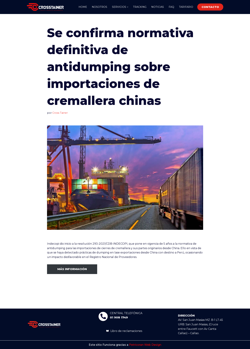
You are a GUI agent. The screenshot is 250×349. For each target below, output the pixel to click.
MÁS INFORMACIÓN (72, 269)
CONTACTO (210, 7)
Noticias (157, 6)
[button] (127, 7)
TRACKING (139, 6)
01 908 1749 (119, 317)
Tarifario (186, 6)
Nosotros (99, 6)
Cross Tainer (60, 112)
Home (83, 6)
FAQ (171, 6)
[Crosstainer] (45, 7)
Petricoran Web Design (145, 344)
